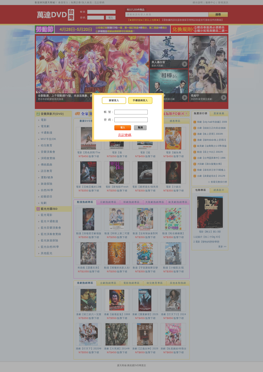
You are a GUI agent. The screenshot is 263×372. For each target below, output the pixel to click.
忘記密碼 (124, 135)
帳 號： (109, 111)
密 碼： (109, 119)
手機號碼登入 (140, 100)
